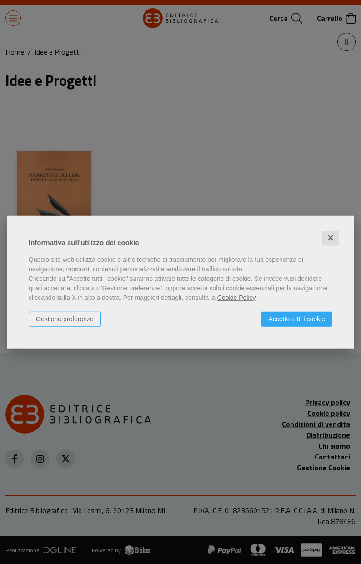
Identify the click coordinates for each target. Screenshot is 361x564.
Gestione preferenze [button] (65, 319)
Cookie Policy (236, 297)
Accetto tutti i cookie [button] (296, 319)
